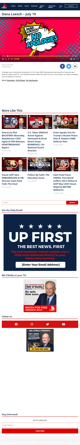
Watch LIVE (41, 6)
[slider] (38, 56)
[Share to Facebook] (62, 66)
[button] (2, 59)
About (20, 6)
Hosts (27, 6)
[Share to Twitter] (68, 66)
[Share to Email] (75, 66)
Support (71, 6)
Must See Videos (51, 6)
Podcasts (34, 6)
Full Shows (20, 80)
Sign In (61, 6)
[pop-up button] (74, 59)
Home (13, 6)
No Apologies (32, 80)
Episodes (11, 80)
